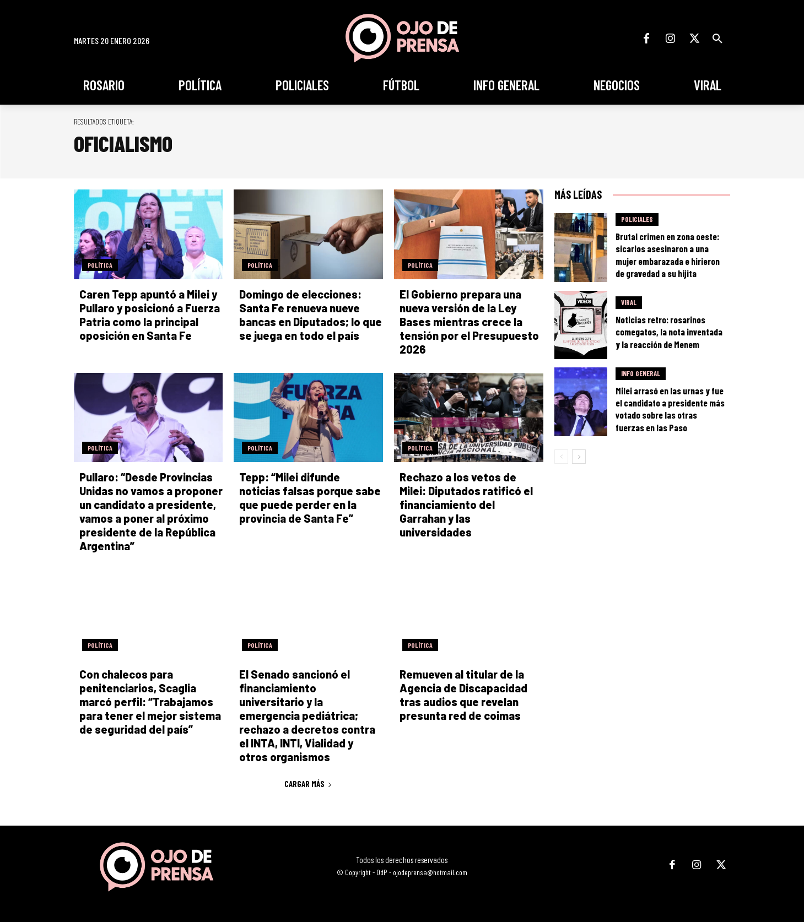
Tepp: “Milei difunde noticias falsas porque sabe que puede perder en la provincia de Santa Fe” (310, 497)
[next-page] (579, 456)
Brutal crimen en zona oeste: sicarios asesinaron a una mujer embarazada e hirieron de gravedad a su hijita (668, 254)
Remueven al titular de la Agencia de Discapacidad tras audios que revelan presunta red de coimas (463, 695)
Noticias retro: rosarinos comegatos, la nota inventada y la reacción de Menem (669, 331)
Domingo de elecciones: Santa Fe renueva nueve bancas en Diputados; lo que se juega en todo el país (310, 315)
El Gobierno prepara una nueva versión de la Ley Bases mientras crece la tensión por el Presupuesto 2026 (469, 322)
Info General (640, 373)
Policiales (637, 219)
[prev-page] (561, 456)
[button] (717, 38)
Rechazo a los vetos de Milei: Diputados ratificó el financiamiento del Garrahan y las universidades (466, 504)
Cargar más (308, 784)
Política (100, 265)
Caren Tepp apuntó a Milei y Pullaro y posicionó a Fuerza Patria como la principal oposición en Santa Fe (149, 315)
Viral (628, 302)
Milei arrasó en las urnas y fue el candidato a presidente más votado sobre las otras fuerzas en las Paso (670, 408)
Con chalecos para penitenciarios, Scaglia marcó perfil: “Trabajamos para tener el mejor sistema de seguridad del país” (150, 702)
